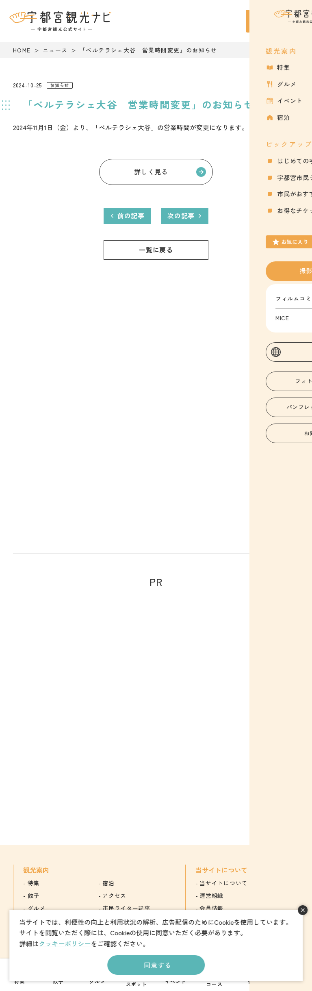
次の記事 (181, 215)
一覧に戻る (156, 249)
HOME (22, 50)
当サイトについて (223, 883)
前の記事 (131, 215)
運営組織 (211, 895)
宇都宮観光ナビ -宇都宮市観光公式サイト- (61, 21)
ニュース (55, 50)
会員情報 (211, 908)
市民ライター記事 (126, 908)
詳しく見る (151, 171)
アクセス (114, 895)
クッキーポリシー (65, 943)
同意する (157, 965)
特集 (33, 883)
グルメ (37, 908)
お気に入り (262, 26)
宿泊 (108, 883)
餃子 (33, 895)
